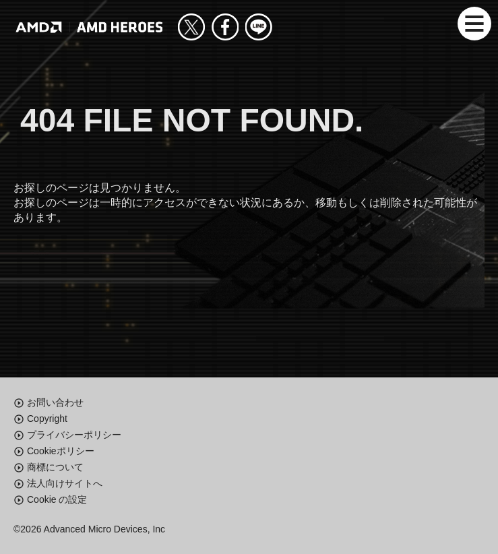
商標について (55, 467)
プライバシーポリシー (74, 434)
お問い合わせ (55, 402)
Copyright (47, 418)
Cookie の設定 (57, 499)
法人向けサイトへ (64, 483)
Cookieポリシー (60, 451)
